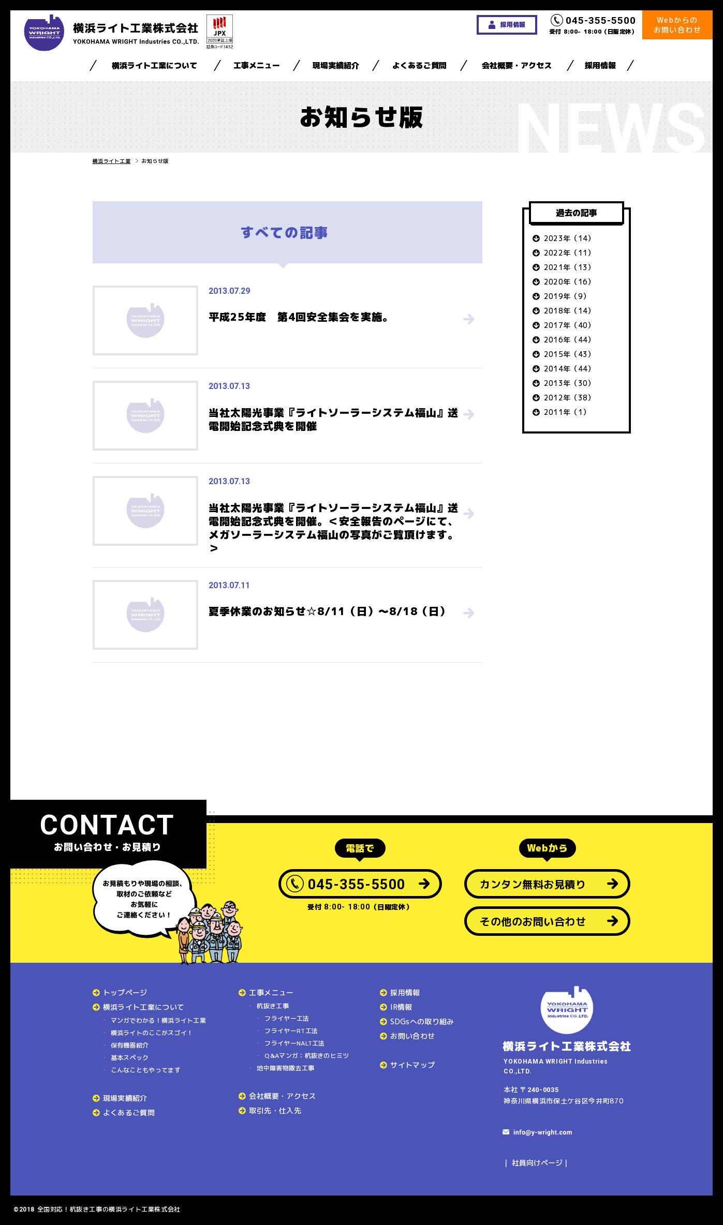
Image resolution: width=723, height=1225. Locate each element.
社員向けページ (537, 1163)
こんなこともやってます (146, 1070)
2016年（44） (569, 340)
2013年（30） (569, 383)
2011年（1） (567, 412)
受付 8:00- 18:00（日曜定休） (594, 25)
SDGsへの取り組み (422, 1021)
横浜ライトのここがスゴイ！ (152, 1032)
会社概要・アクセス (517, 65)
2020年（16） (569, 282)
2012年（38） (569, 397)
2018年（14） (569, 311)
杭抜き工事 (273, 1006)
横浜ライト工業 (112, 161)
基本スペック (130, 1057)
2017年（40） (569, 325)
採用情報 (600, 65)
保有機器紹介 (130, 1045)
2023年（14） (569, 238)
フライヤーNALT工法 (294, 1043)
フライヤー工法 (286, 1018)
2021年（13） (569, 267)
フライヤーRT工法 (291, 1030)
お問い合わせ (412, 1036)
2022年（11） (569, 253)
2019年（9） (567, 296)
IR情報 (401, 1007)
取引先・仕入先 (275, 1110)
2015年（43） (569, 354)
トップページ (125, 992)
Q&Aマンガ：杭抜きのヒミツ (306, 1055)
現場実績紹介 (336, 65)
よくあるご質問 (419, 65)
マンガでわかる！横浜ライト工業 (158, 1020)
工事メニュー (256, 65)
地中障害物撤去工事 (285, 1068)
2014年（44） (569, 369)
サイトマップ (412, 1065)
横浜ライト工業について (154, 65)
